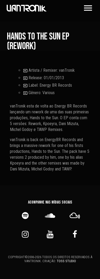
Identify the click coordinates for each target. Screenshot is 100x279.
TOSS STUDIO (66, 261)
